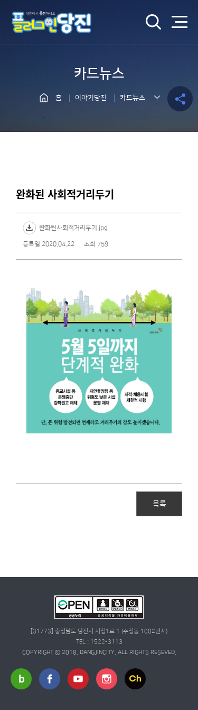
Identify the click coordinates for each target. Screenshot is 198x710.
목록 (159, 503)
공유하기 (180, 98)
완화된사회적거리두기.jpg (73, 227)
